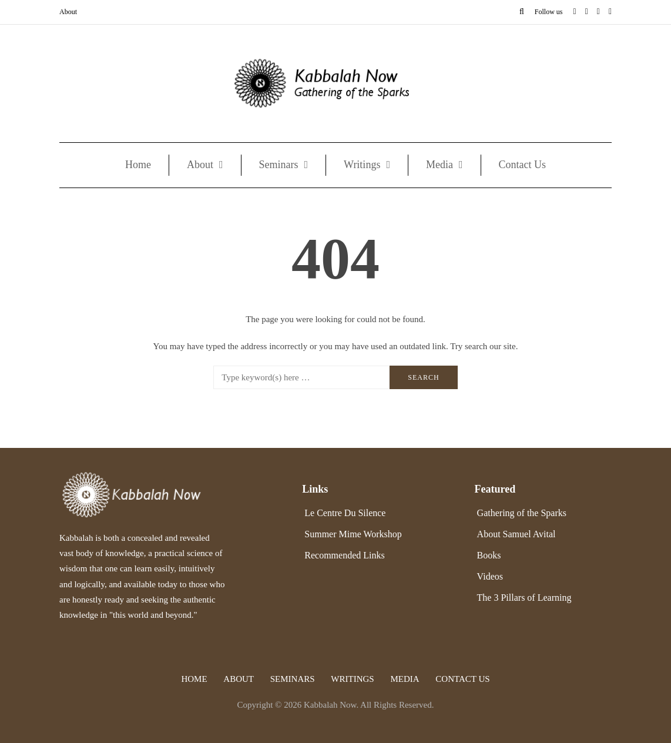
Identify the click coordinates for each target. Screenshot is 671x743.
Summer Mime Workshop (353, 534)
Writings (362, 164)
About (68, 12)
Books (489, 555)
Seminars (278, 164)
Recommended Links (344, 555)
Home (138, 164)
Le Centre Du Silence (344, 513)
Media (439, 164)
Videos (490, 576)
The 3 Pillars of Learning (524, 598)
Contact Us (522, 164)
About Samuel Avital (516, 534)
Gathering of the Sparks (521, 513)
